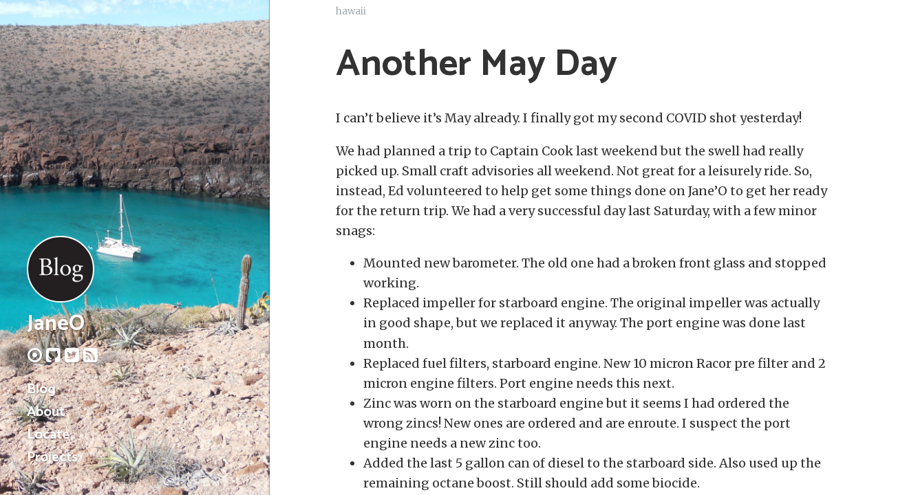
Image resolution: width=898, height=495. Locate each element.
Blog (41, 389)
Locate (48, 435)
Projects (52, 457)
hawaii (351, 11)
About (46, 412)
